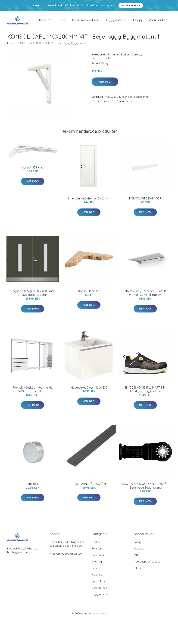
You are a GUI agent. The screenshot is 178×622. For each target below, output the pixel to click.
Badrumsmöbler (101, 60)
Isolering (45, 21)
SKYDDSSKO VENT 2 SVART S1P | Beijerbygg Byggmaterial (145, 391)
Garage (136, 57)
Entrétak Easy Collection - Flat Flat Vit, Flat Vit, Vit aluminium (145, 295)
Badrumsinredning (85, 21)
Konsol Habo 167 (89, 293)
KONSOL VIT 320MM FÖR (145, 201)
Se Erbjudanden (130, 5)
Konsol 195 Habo (32, 170)
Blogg (137, 21)
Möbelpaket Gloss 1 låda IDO (89, 390)
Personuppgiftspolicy (147, 564)
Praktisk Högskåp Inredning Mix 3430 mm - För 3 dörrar (33, 391)
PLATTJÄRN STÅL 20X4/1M (89, 486)
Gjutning (97, 564)
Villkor (138, 557)
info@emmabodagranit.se (65, 556)
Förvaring (113, 57)
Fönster (96, 551)
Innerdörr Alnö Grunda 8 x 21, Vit (89, 201)
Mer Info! (105, 84)
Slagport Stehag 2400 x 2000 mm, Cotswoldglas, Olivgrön (32, 295)
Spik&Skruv (98, 583)
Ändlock (32, 486)
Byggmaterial (116, 21)
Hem (10, 45)
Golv (61, 21)
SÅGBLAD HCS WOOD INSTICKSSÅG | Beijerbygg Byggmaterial (145, 488)
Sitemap (139, 570)
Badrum (125, 57)
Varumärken (158, 21)
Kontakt (139, 551)
